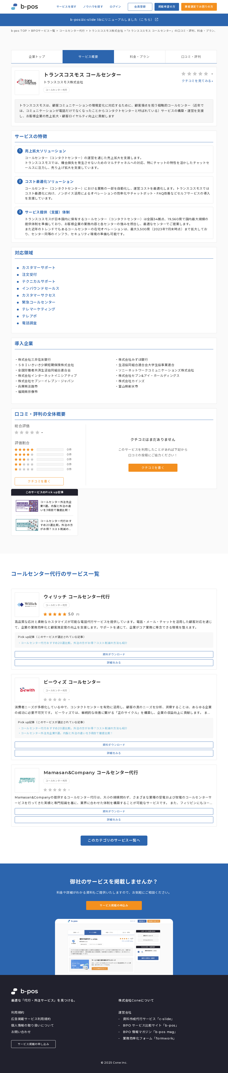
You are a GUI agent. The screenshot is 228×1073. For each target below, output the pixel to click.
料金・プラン (140, 57)
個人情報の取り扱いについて (32, 1025)
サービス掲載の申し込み (33, 1044)
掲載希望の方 (166, 6)
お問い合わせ (21, 1032)
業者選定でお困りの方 (199, 6)
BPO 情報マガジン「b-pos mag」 (150, 1032)
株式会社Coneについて (136, 1000)
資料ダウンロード (114, 654)
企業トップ (37, 57)
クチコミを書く (39, 481)
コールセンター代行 (56, 89)
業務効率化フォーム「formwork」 (149, 1038)
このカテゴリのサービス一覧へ (114, 840)
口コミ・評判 (191, 57)
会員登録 (140, 6)
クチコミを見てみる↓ (197, 80)
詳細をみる (114, 662)
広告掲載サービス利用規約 (31, 1019)
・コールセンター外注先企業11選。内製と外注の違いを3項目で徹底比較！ (65, 733)
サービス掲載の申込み (114, 905)
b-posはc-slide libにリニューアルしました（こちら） (114, 19)
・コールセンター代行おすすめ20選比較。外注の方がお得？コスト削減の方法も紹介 (73, 643)
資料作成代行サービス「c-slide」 (148, 1019)
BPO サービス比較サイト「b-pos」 (151, 1025)
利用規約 (17, 1012)
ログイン (115, 6)
